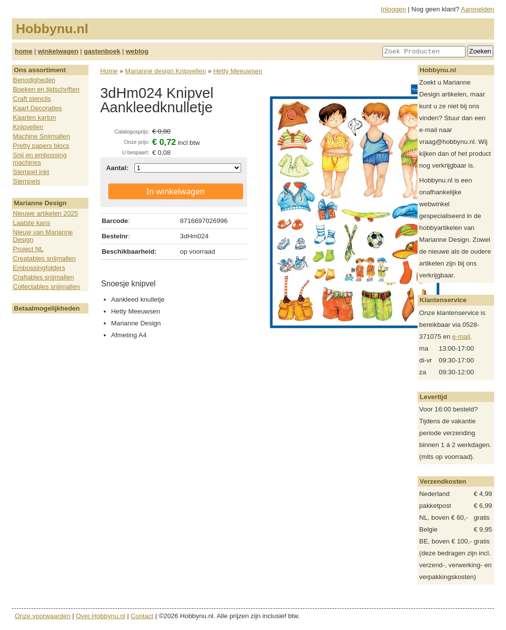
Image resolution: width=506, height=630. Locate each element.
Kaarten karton (34, 117)
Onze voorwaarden (43, 616)
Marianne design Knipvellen (165, 71)
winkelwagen (58, 51)
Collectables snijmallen (46, 286)
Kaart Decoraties (37, 108)
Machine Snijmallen (41, 136)
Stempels (27, 181)
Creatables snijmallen (44, 258)
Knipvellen (28, 127)
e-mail (461, 336)
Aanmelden (477, 9)
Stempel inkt (31, 172)
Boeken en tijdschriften (46, 89)
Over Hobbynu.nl (101, 616)
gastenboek (102, 51)
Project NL (28, 249)
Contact (141, 616)
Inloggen (393, 9)
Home (109, 71)
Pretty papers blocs (41, 145)
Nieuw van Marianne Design (43, 235)
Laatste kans (31, 222)
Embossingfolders (39, 267)
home (24, 51)
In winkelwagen (175, 191)
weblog (137, 51)
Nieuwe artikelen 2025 (45, 213)
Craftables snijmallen (43, 277)
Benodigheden (34, 80)
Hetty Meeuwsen (237, 71)
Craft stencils (32, 98)
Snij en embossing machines (40, 158)
